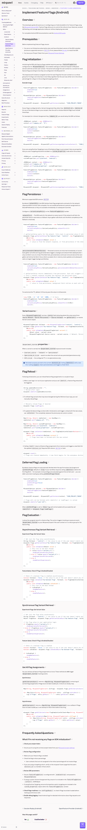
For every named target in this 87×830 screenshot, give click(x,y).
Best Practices (9, 103)
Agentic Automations (7, 136)
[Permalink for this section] (34, 19)
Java (9, 78)
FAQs (41, 3)
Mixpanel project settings (67, 748)
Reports (9, 109)
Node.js (9, 67)
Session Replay (9, 125)
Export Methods (6, 170)
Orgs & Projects (9, 153)
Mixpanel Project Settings (56, 53)
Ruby (9, 70)
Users (9, 122)
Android (9, 37)
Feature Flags (9, 115)
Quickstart (9, 16)
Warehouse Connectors (6, 86)
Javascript (9, 32)
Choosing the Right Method (8, 26)
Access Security (9, 158)
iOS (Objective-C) (8, 55)
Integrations (9, 90)
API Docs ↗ (49, 3)
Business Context (6, 146)
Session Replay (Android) (9, 40)
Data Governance (9, 156)
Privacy (9, 161)
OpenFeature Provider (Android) (9, 50)
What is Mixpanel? (6, 11)
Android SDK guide (59, 33)
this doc (64, 50)
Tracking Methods (9, 22)
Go (9, 75)
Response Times (6, 186)
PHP (5, 72)
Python (9, 65)
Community (9, 182)
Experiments (5, 117)
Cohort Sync (9, 175)
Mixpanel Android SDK (31, 27)
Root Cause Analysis (7, 139)
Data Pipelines (9, 172)
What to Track (5, 13)
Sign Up (80, 3)
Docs (20, 3)
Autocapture (6, 83)
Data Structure (9, 98)
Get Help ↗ (4, 184)
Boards (9, 112)
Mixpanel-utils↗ (8, 80)
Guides (26, 3)
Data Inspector (7, 95)
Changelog (34, 3)
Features (9, 127)
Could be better (40, 820)
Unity (5, 62)
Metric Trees (5, 119)
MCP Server (5, 141)
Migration (9, 100)
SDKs (9, 29)
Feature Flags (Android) (9, 45)
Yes (26, 820)
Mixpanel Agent (6, 134)
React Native (9, 34)
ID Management (9, 92)
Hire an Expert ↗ (6, 189)
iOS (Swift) (9, 57)
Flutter (9, 60)
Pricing (9, 163)
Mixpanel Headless (7, 144)
